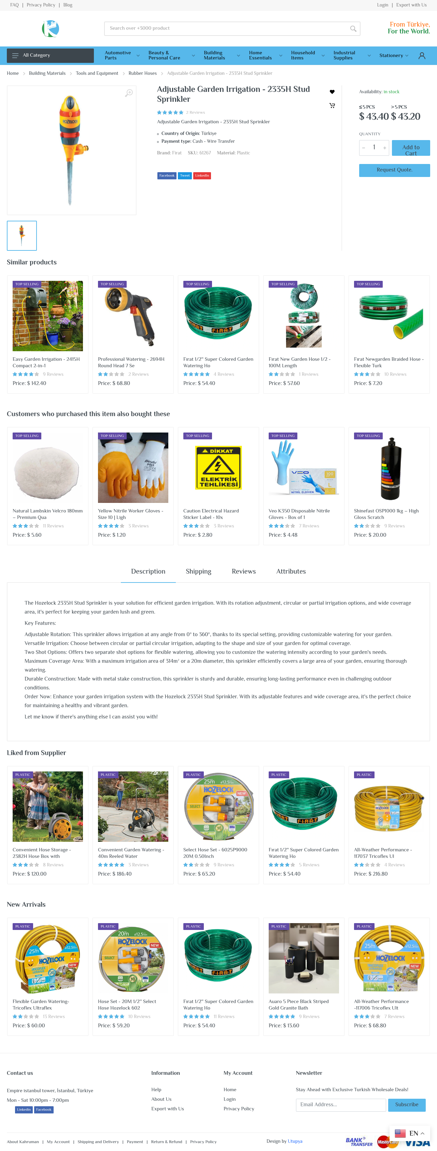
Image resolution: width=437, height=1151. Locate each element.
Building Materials (47, 73)
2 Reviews (138, 375)
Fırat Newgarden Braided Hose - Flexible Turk (389, 363)
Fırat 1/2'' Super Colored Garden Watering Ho (218, 363)
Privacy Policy (41, 5)
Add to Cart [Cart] (411, 148)
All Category (31, 55)
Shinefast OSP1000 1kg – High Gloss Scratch (386, 514)
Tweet (184, 176)
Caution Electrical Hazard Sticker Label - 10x (211, 514)
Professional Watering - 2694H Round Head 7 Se (131, 363)
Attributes (291, 572)
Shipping (198, 572)
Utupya (295, 1142)
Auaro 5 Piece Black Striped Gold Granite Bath (299, 1005)
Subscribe (407, 1105)
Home (13, 73)
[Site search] (225, 29)
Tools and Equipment (97, 73)
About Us (161, 1100)
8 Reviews (53, 865)
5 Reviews (309, 865)
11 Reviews (53, 526)
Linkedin (24, 1110)
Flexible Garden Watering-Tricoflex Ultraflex (41, 1005)
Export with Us (411, 5)
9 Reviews (53, 375)
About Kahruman (23, 1142)
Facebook (166, 176)
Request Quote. (395, 170)
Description (148, 572)
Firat (177, 153)
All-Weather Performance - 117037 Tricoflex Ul (383, 853)
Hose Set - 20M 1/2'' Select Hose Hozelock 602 (127, 1005)
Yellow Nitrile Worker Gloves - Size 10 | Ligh (131, 514)
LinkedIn (202, 176)
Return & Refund (166, 1142)
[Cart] (332, 105)
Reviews (244, 572)
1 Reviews (309, 375)
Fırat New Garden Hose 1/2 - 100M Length (300, 363)
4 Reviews (224, 375)
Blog (67, 5)
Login (382, 5)
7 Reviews (309, 526)
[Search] (353, 29)
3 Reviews (138, 526)
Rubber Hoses (143, 73)
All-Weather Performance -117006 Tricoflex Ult (381, 1005)
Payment (135, 1142)
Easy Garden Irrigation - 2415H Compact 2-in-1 (46, 363)
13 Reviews (54, 1017)
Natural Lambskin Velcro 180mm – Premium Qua (48, 514)
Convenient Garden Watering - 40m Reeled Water (131, 853)
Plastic (243, 153)
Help (156, 1090)
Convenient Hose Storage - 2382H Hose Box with (42, 853)
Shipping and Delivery (98, 1142)
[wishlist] (332, 91)
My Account (58, 1142)
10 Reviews (395, 375)
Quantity (369, 134)
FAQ (14, 5)
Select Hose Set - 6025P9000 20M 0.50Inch (215, 853)
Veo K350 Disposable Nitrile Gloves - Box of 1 (299, 514)
